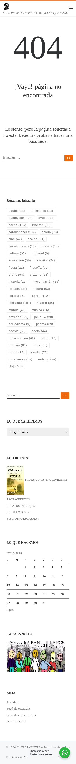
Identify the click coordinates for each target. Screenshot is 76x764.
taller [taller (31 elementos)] (40, 345)
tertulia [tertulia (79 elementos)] (39, 352)
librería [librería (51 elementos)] (17, 295)
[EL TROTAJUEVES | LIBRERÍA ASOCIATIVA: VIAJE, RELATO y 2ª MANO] (6, 6)
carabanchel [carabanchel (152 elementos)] (22, 232)
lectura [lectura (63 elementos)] (41, 288)
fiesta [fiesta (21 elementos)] (16, 267)
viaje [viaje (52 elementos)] (16, 366)
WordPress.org (17, 721)
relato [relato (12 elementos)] (49, 338)
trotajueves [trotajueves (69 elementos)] (20, 359)
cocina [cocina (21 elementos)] (36, 239)
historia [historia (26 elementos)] (18, 281)
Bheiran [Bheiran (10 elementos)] (41, 225)
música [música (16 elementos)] (40, 310)
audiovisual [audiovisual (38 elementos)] (21, 217)
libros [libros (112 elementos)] (40, 295)
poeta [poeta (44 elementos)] (39, 331)
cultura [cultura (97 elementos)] (17, 253)
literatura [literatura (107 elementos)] (20, 302)
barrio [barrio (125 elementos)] (17, 225)
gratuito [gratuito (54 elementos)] (39, 274)
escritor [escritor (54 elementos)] (46, 260)
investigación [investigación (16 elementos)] (46, 281)
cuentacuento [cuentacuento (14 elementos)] (22, 246)
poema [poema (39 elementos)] (44, 324)
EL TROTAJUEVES (28, 747)
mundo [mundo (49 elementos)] (17, 310)
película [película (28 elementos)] (43, 317)
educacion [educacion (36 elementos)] (20, 260)
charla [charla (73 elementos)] (50, 232)
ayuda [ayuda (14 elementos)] (46, 217)
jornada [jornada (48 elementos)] (18, 288)
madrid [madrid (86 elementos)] (45, 302)
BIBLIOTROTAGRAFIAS (23, 518)
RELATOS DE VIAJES (21, 506)
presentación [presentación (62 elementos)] (22, 338)
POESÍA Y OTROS (18, 512)
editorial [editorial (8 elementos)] (40, 253)
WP (25, 756)
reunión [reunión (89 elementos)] (18, 345)
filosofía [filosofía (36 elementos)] (39, 267)
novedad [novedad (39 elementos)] (19, 317)
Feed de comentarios (21, 715)
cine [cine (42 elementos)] (15, 239)
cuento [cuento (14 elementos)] (50, 246)
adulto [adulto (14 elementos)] (17, 210)
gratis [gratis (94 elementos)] (16, 274)
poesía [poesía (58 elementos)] (17, 331)
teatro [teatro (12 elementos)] (16, 352)
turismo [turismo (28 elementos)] (47, 359)
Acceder (12, 702)
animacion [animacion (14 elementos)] (42, 210)
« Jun (10, 610)
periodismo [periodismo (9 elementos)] (19, 324)
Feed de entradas (19, 708)
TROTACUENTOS (18, 499)
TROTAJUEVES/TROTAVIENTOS (37, 479)
